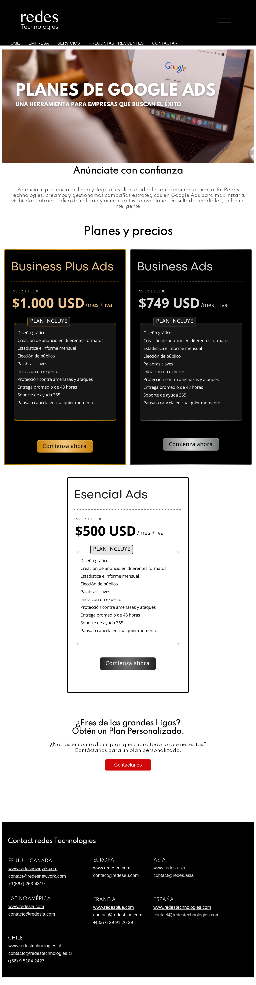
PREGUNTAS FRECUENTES (116, 43)
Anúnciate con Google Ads (9, 48)
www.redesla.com (26, 906)
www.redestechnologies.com (182, 907)
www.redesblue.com (113, 907)
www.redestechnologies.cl (34, 945)
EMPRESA (38, 43)
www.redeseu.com (111, 867)
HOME (13, 43)
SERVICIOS (68, 43)
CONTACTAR (165, 43)
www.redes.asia (169, 867)
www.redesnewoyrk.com (32, 868)
